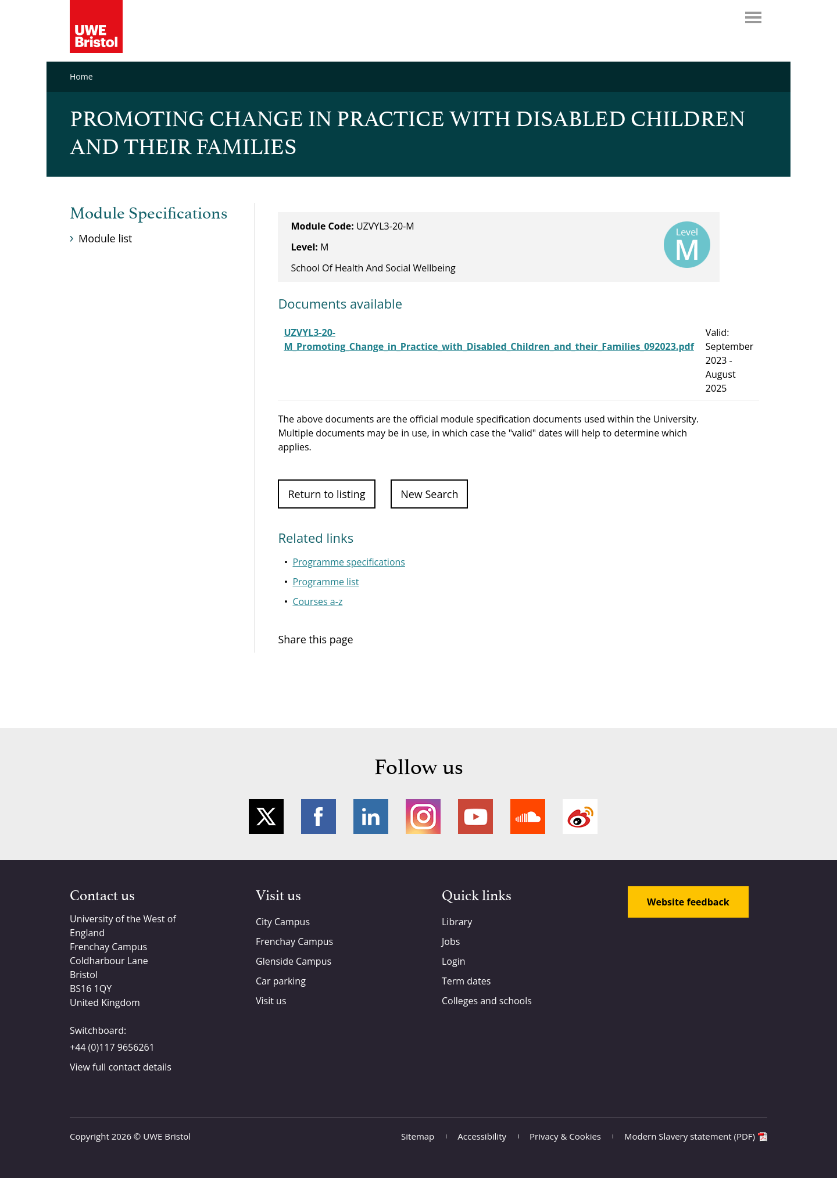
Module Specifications (148, 214)
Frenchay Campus (294, 941)
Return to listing (326, 494)
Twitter (266, 816)
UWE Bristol (167, 1136)
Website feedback (688, 902)
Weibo (580, 816)
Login (454, 961)
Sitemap (417, 1136)
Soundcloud (527, 816)
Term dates (466, 981)
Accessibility (481, 1136)
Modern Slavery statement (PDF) (689, 1136)
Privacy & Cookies (565, 1136)
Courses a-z (317, 601)
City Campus (283, 921)
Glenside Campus (293, 961)
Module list (105, 238)
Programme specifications (348, 562)
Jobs (451, 941)
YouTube (475, 816)
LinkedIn (370, 816)
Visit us (271, 1000)
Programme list (325, 581)
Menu (753, 17)
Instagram (423, 816)
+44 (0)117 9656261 (112, 1047)
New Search (429, 494)
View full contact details (120, 1067)
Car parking (281, 981)
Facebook (318, 816)
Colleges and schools (487, 1000)
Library (457, 921)
